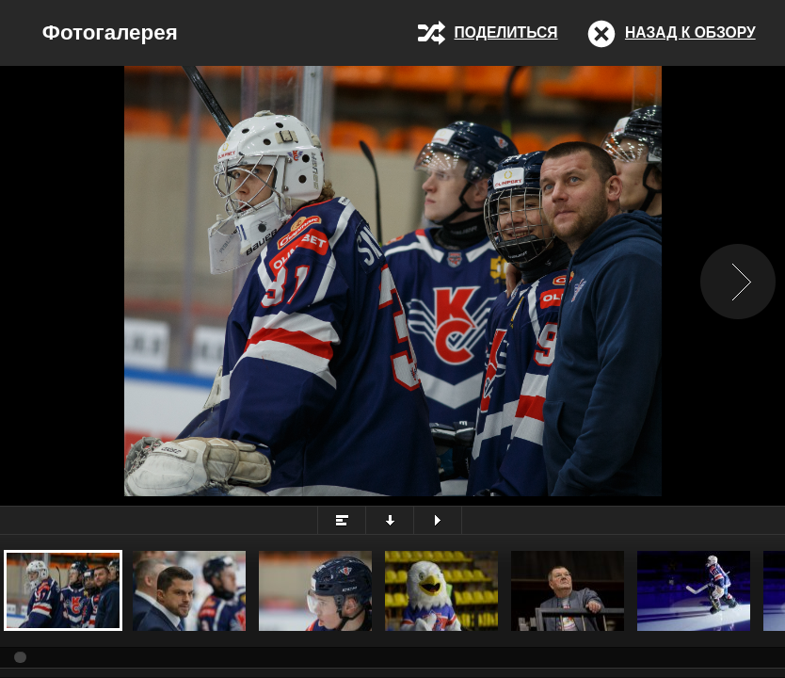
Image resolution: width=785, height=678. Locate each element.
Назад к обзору (690, 32)
